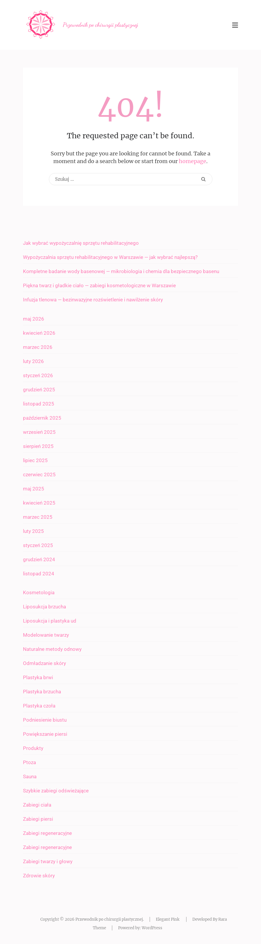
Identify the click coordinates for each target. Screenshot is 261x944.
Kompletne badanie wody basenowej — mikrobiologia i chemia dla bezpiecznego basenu (121, 271)
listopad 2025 (38, 404)
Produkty (33, 748)
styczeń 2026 (38, 375)
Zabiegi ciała (37, 805)
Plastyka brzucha (42, 692)
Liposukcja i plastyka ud (49, 621)
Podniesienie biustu (45, 720)
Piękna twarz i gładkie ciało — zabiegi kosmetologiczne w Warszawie (99, 285)
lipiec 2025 (35, 460)
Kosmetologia (38, 592)
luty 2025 (33, 531)
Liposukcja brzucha (44, 607)
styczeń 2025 (38, 545)
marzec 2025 (37, 517)
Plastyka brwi (38, 677)
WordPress (152, 927)
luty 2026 (33, 361)
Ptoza (29, 762)
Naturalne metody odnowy (52, 649)
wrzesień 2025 (39, 432)
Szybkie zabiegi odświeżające (56, 791)
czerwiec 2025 (39, 474)
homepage (192, 161)
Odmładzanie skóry (44, 663)
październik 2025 (42, 418)
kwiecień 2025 (39, 503)
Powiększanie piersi (45, 734)
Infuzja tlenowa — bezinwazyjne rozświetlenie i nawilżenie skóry (93, 300)
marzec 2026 (37, 347)
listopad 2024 (38, 574)
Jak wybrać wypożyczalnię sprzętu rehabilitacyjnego (81, 243)
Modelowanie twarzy (46, 635)
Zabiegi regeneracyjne (47, 833)
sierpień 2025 (38, 446)
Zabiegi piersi (38, 819)
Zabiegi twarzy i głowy (47, 861)
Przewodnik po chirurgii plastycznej (100, 24)
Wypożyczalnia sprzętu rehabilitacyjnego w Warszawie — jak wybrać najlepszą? (110, 257)
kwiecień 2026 (39, 333)
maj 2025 (33, 489)
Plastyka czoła (39, 706)
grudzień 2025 (39, 390)
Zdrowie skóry (39, 876)
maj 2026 (33, 319)
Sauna (30, 776)
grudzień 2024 (39, 559)
